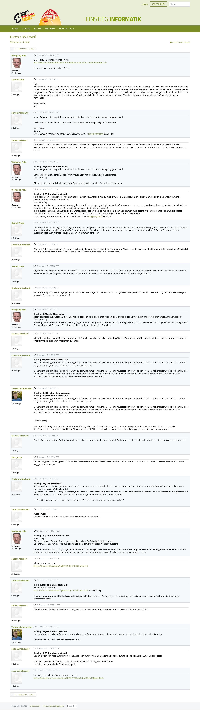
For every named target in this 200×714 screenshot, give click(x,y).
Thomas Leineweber (21, 388)
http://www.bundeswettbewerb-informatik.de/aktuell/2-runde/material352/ (70, 62)
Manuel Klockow (19, 333)
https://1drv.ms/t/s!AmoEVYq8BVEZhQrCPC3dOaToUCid (61, 565)
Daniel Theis (17, 223)
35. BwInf (29, 36)
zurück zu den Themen (181, 42)
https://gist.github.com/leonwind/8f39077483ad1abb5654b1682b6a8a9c (69, 677)
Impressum (35, 706)
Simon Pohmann (19, 112)
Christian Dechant (20, 244)
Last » (32, 49)
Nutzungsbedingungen (53, 706)
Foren (14, 36)
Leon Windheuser (20, 509)
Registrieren (158, 4)
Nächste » (23, 49)
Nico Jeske (16, 457)
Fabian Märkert (19, 140)
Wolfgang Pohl (18, 55)
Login (145, 4)
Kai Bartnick (17, 79)
